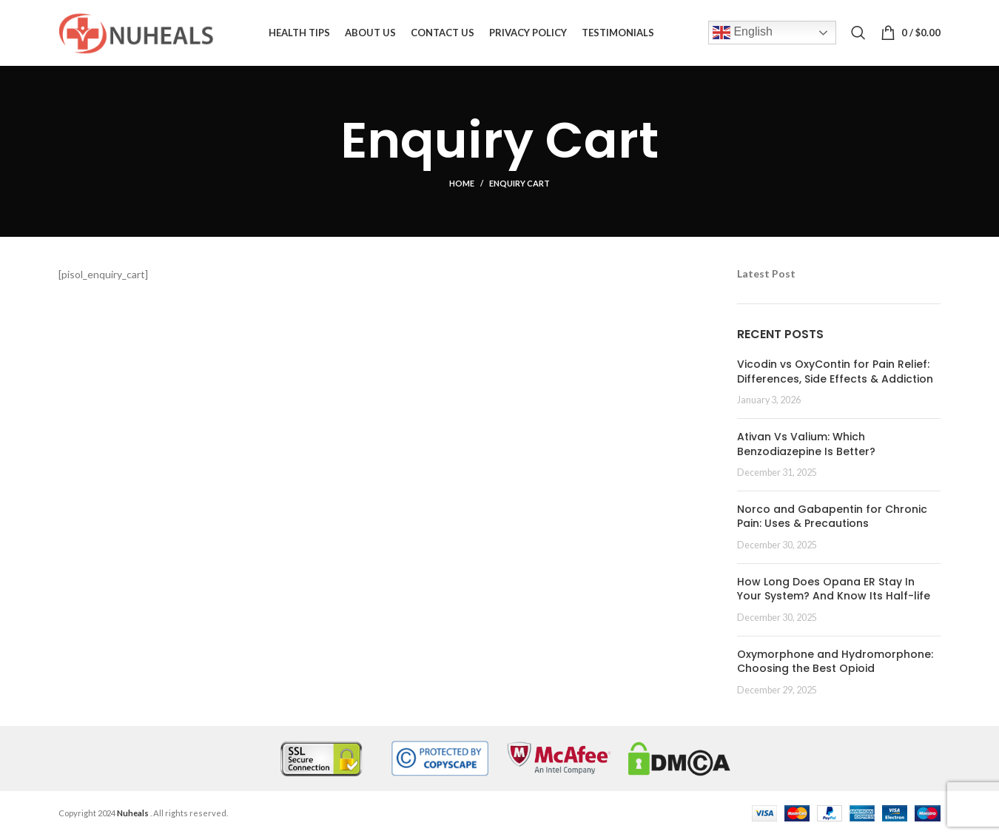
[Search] (858, 33)
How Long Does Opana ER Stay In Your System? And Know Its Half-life (833, 590)
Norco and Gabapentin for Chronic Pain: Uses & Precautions (832, 517)
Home (461, 184)
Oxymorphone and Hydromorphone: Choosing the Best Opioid (835, 662)
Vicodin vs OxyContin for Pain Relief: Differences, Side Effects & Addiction (835, 373)
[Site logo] (136, 32)
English (743, 33)
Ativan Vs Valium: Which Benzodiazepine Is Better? (806, 445)
